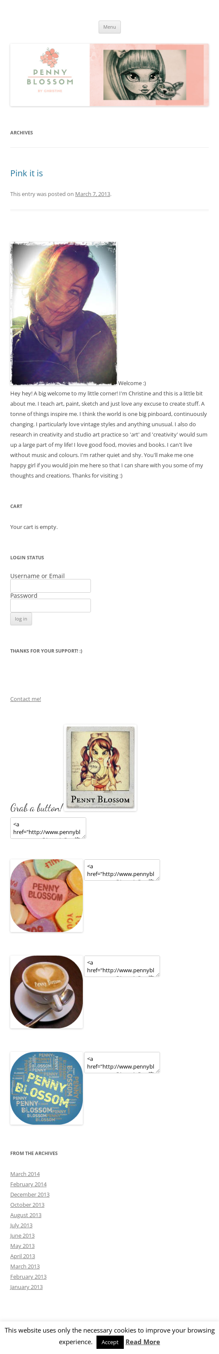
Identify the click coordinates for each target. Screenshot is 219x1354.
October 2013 (27, 1205)
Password (24, 595)
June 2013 (22, 1235)
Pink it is (26, 173)
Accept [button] (110, 1342)
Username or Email (37, 576)
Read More (143, 1342)
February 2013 (28, 1276)
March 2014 (25, 1174)
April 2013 (22, 1256)
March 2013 (25, 1266)
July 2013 (21, 1225)
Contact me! (25, 699)
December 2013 (30, 1194)
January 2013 (26, 1287)
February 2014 (28, 1184)
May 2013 (22, 1246)
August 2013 (25, 1215)
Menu (109, 27)
